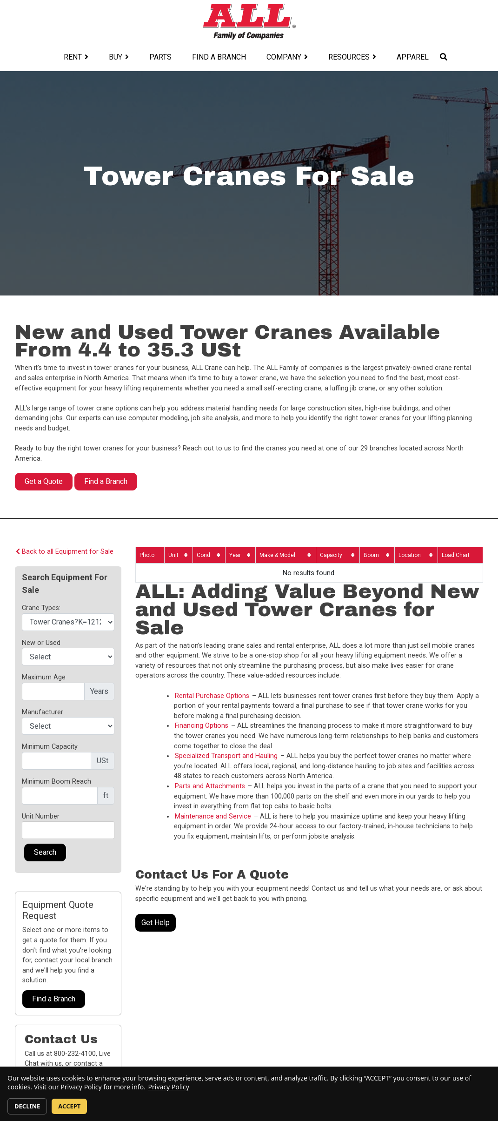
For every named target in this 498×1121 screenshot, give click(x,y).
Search (45, 852)
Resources (349, 57)
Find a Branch (219, 57)
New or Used (41, 643)
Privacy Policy (168, 1086)
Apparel (413, 57)
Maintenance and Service (213, 816)
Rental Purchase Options (212, 696)
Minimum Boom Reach (56, 781)
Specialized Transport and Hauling (226, 756)
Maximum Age (44, 677)
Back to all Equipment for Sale (64, 552)
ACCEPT (69, 1106)
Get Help (155, 922)
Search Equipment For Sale (64, 583)
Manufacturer (42, 712)
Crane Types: (41, 608)
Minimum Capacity (50, 747)
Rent (73, 57)
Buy (115, 57)
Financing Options (201, 726)
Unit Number (41, 816)
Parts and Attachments (210, 786)
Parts (160, 57)
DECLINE (27, 1106)
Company (283, 57)
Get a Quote (44, 481)
